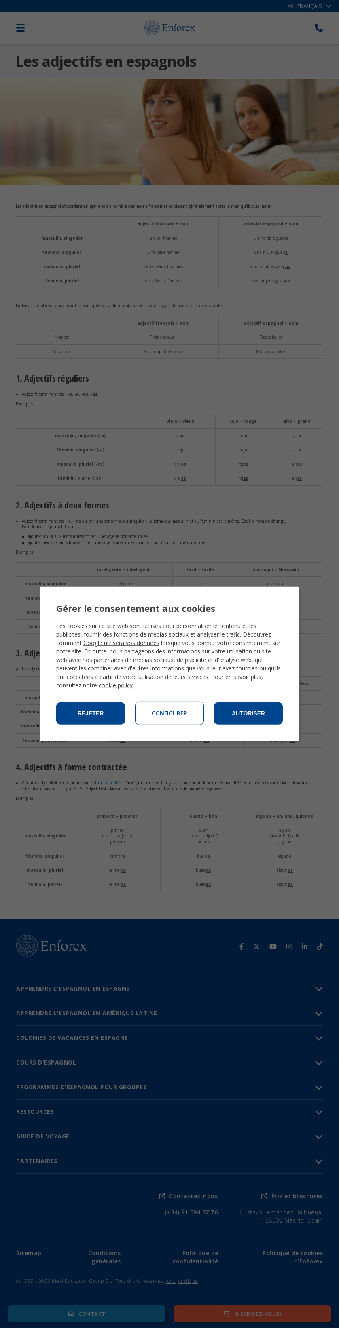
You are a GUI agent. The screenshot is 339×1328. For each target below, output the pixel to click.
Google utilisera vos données (121, 643)
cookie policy (116, 685)
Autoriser (248, 713)
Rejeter (91, 713)
